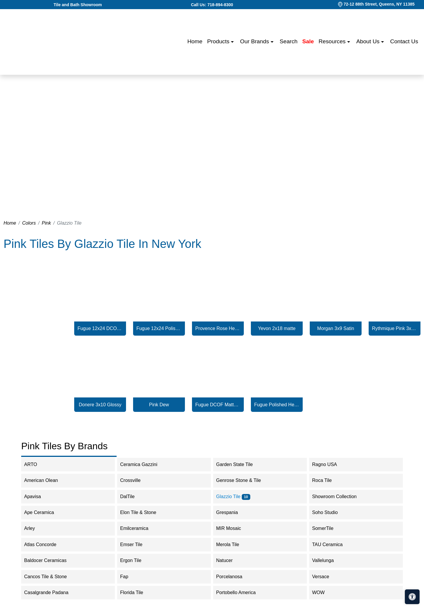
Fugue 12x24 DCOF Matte (100, 328)
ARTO (35, 464)
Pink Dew (159, 404)
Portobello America (240, 592)
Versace (324, 576)
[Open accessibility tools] (412, 596)
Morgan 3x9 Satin (335, 328)
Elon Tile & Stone (142, 512)
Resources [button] (333, 41)
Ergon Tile (134, 560)
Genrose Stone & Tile (243, 480)
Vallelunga (327, 560)
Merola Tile (231, 544)
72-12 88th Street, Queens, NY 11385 (379, 4)
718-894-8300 (220, 4)
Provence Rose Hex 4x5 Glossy (218, 328)
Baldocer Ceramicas (49, 560)
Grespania (231, 512)
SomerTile (327, 528)
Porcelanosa (233, 576)
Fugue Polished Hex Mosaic (276, 404)
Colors (29, 223)
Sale (308, 41)
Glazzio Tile (233, 496)
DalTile (131, 496)
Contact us (404, 41)
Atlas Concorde (45, 544)
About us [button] (368, 41)
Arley (33, 528)
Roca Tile (325, 480)
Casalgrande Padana (50, 592)
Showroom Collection (339, 496)
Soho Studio (329, 512)
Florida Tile (135, 592)
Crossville (135, 480)
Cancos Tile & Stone (49, 576)
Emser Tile (136, 544)
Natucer (228, 560)
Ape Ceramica (44, 512)
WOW (323, 592)
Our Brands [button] (255, 41)
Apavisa (37, 496)
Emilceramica (138, 528)
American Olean (45, 480)
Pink (46, 223)
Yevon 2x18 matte (277, 328)
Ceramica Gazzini (142, 464)
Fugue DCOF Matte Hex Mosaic (218, 404)
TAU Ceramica (331, 544)
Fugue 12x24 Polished (159, 328)
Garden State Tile (239, 464)
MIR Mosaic (233, 528)
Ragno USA (329, 464)
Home (194, 41)
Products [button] (219, 41)
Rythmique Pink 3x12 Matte (394, 328)
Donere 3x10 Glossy (100, 404)
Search (289, 41)
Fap (129, 576)
